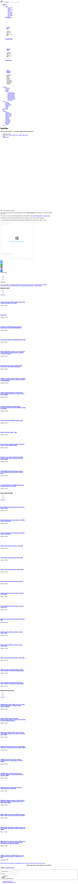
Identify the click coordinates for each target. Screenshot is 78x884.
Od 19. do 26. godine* (10, 15)
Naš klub (5, 87)
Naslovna (5, 4)
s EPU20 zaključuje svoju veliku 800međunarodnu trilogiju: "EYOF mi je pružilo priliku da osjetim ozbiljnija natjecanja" (12, 719)
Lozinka (3, 873)
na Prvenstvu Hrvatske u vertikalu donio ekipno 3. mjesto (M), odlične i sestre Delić (12, 303)
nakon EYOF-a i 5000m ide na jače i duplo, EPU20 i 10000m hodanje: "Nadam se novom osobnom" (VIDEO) (12, 705)
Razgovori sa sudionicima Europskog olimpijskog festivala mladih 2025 (11, 788)
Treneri (6, 91)
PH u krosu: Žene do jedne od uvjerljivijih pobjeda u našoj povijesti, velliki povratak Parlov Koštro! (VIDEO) (11, 458)
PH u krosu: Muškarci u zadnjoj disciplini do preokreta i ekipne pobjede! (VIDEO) (12, 445)
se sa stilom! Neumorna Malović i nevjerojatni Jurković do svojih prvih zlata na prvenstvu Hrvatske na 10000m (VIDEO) (13, 379)
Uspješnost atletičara (7, 123)
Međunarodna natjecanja (8, 105)
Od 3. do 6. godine (10, 8)
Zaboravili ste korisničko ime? (9, 882)
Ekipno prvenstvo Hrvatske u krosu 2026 (11, 545)
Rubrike (4, 111)
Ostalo (6, 106)
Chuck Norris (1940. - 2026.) (8, 432)
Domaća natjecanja (7, 103)
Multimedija (5, 108)
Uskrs (3, 315)
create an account (9, 867)
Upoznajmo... (8, 121)
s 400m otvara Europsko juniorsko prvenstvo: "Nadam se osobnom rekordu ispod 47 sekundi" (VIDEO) (12, 774)
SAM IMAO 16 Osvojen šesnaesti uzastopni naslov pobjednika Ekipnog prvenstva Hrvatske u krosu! (11, 472)
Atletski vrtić (8, 17)
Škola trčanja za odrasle (9, 71)
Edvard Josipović (11, 99)
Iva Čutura (10, 100)
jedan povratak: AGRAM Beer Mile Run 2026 (11, 420)
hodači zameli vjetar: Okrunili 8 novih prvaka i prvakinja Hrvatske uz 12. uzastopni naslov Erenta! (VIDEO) (12, 393)
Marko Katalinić (11, 95)
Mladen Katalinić (11, 98)
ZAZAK (7, 124)
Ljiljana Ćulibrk (11, 94)
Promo (6, 107)
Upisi (4, 5)
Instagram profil (46, 215)
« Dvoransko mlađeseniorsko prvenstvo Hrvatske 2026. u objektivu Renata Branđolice (28, 284)
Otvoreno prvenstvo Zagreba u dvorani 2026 (12, 657)
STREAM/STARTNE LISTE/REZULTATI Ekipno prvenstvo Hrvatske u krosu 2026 (12, 486)
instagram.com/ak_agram (39, 863)
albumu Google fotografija (36, 215)
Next (4, 294)
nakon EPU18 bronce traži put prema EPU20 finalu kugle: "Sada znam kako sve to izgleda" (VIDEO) (13, 747)
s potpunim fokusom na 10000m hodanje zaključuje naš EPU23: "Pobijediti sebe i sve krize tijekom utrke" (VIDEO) (12, 801)
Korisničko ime (4, 871)
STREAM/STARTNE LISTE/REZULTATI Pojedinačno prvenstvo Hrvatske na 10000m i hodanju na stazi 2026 (12, 407)
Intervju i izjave (8, 115)
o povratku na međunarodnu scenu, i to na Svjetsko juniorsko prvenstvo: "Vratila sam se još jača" (12, 856)
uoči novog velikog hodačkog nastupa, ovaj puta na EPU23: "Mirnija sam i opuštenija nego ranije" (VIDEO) (12, 828)
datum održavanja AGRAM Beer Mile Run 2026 (12, 339)
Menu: (1, 2)
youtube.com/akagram (29, 863)
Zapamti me (5, 876)
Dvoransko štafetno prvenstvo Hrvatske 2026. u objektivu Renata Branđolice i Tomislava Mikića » (21, 285)
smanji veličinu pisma (14, 135)
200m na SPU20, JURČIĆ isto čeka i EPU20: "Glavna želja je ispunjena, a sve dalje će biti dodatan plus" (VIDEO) (12, 733)
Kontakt (7, 90)
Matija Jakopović (11, 96)
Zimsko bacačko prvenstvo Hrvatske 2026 (11, 569)
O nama (7, 89)
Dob (6, 6)
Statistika (7, 118)
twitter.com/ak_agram (5, 863)
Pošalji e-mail (6, 137)
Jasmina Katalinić (11, 93)
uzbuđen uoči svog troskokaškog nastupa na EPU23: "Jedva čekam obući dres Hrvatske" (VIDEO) (12, 815)
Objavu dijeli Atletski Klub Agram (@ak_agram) (17, 257)
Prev (1, 294)
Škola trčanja (8, 60)
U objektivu (7, 119)
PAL (4, 110)
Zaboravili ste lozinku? (8, 881)
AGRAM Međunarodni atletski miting (8, 113)
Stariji (9, 16)
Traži (4, 125)
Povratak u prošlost (7, 117)
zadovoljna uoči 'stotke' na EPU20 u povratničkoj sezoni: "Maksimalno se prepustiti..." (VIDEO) (12, 760)
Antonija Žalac (11, 92)
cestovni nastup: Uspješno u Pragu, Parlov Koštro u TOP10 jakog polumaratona (11, 366)
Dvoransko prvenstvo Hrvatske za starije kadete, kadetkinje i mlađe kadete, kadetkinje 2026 (12, 670)
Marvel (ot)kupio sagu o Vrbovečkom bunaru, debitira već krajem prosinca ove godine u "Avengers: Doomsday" (12, 352)
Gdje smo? (7, 88)
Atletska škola (8, 39)
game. (1, 1)
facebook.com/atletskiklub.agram (17, 863)
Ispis (4, 136)
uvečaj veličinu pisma (23, 135)
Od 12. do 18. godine (10, 12)
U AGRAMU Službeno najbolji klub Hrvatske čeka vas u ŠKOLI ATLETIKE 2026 (11, 327)
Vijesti (4, 101)
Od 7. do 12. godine (10, 10)
